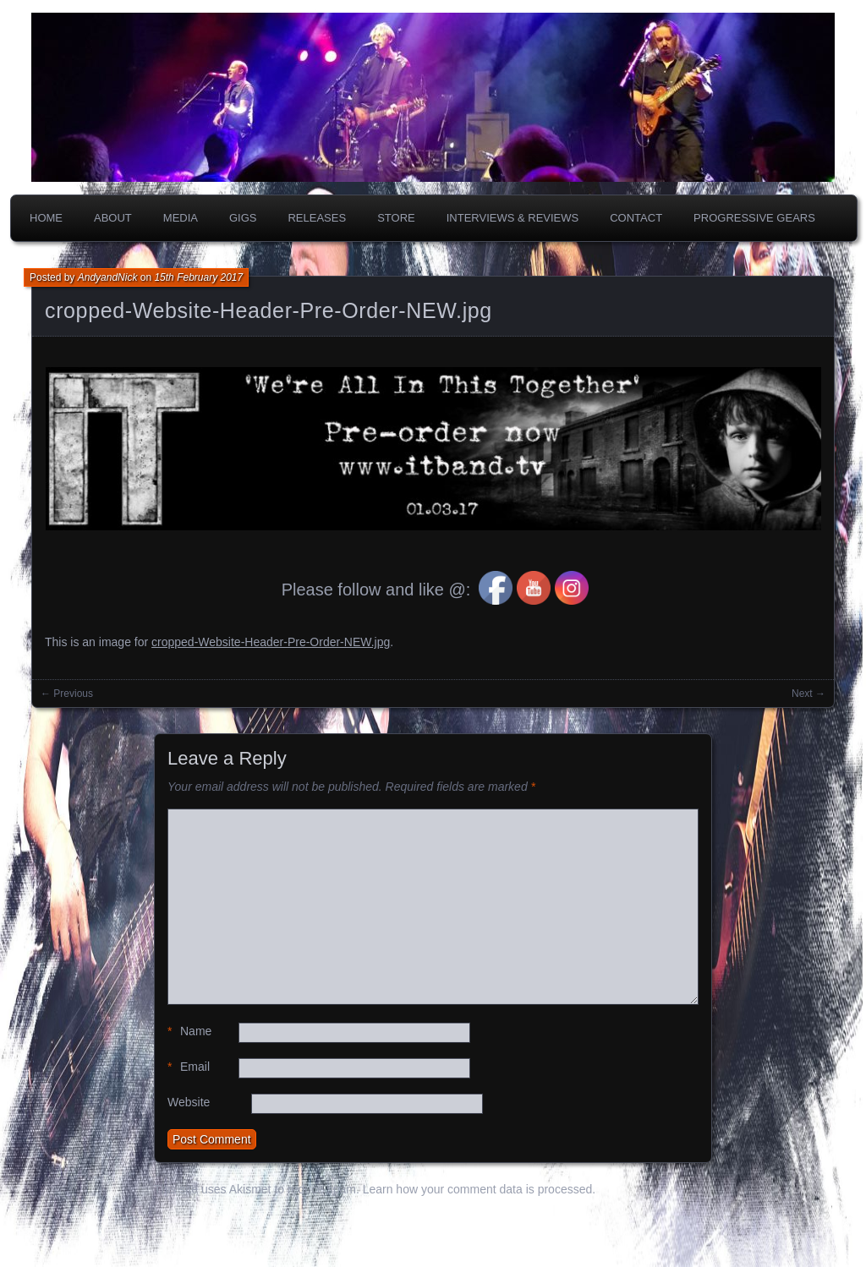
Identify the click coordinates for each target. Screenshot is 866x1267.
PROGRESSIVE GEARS (754, 217)
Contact (636, 217)
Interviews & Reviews (513, 217)
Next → (808, 693)
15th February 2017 (198, 277)
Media (180, 217)
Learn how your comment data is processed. (479, 1189)
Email (188, 1067)
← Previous (67, 693)
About (113, 217)
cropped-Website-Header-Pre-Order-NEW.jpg (268, 310)
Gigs (243, 217)
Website (188, 1102)
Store (396, 217)
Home (46, 217)
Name (189, 1031)
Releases (317, 217)
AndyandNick (108, 277)
